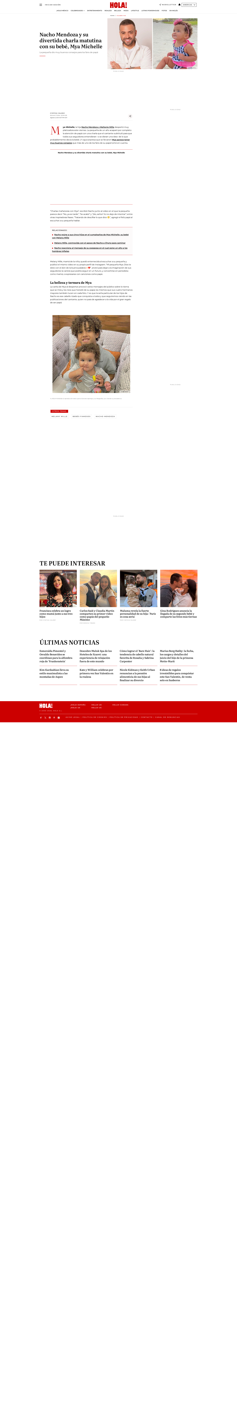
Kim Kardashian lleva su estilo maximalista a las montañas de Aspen (54, 673)
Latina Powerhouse (150, 10)
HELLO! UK (96, 705)
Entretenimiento (94, 10)
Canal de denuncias (167, 717)
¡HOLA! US (75, 708)
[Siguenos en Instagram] (50, 718)
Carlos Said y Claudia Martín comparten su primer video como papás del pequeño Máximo (97, 615)
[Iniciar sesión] (53, 5)
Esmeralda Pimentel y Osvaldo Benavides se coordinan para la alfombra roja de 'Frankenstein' (56, 656)
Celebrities (121, 15)
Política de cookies (95, 717)
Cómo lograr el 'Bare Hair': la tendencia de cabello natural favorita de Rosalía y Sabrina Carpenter (137, 656)
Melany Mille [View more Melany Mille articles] (60, 416)
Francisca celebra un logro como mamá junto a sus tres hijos (56, 613)
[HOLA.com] (118, 5)
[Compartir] (130, 116)
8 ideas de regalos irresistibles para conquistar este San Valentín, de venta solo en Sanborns (177, 675)
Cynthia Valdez (57, 113)
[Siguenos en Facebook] (41, 718)
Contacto (147, 717)
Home (112, 15)
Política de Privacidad (124, 717)
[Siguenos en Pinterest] (54, 718)
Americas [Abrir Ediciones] (189, 5)
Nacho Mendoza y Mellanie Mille (97, 127)
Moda (126, 10)
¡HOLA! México (62, 10)
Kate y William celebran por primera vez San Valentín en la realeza (96, 673)
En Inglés (173, 10)
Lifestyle (135, 10)
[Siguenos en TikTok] (59, 718)
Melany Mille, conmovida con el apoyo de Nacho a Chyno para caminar (90, 243)
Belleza (117, 10)
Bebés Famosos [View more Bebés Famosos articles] (82, 416)
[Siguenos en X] (45, 718)
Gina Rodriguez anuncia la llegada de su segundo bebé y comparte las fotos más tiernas (178, 613)
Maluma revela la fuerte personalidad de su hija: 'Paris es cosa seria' (138, 613)
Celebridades (77, 10)
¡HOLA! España (78, 705)
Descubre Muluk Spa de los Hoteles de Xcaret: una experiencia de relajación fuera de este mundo (96, 656)
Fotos (164, 10)
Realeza (108, 10)
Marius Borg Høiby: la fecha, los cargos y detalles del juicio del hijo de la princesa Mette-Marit (177, 656)
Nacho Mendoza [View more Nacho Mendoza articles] (105, 416)
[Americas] (180, 4)
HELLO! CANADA (120, 705)
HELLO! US (96, 708)
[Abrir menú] (41, 5)
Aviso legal (73, 717)
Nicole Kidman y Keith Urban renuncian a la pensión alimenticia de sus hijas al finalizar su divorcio (137, 675)
